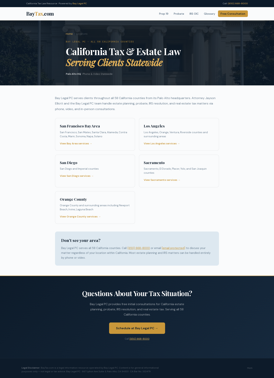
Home (69, 33)
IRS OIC (194, 13)
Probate (179, 13)
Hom (249, 368)
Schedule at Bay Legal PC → (137, 328)
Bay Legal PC (80, 3)
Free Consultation (233, 13)
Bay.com (40, 13)
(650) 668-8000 (238, 3)
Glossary (209, 13)
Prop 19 (163, 13)
